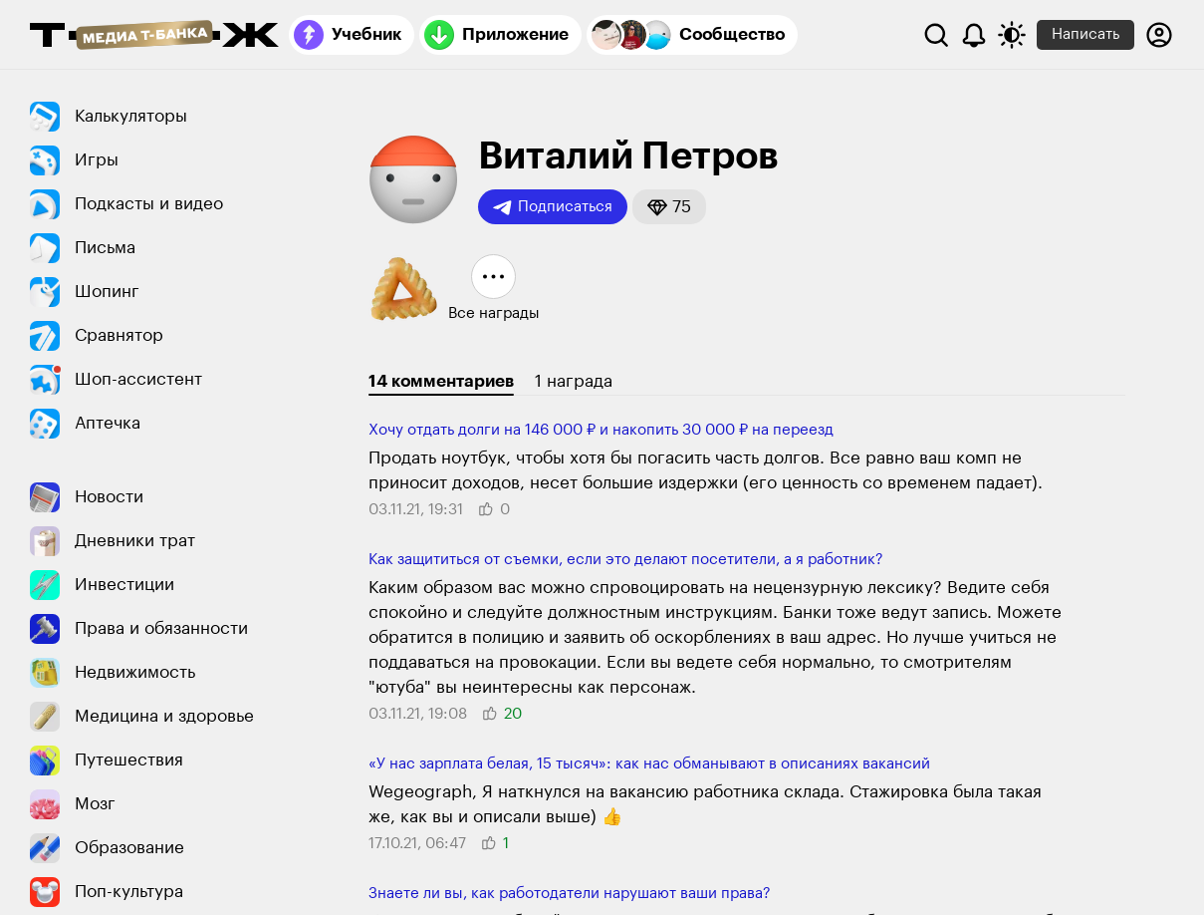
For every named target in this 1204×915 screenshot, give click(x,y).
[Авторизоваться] (1159, 35)
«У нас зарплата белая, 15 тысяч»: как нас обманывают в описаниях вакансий (649, 764)
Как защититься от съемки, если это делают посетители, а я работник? (625, 559)
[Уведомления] (974, 35)
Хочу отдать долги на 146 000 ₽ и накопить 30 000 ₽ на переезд (601, 430)
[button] (669, 206)
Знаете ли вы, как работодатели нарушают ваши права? (569, 893)
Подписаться (552, 207)
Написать (1085, 34)
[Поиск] (936, 35)
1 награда (573, 381)
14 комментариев (441, 381)
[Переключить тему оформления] (1012, 35)
